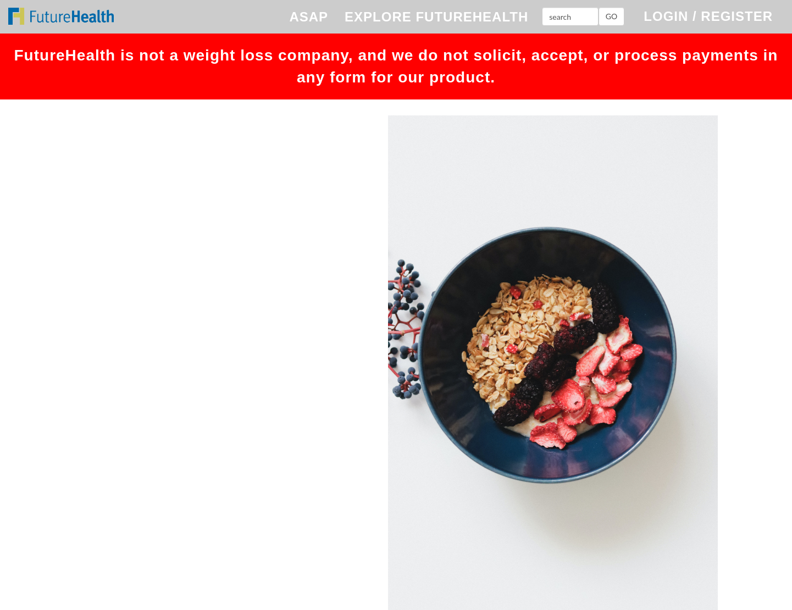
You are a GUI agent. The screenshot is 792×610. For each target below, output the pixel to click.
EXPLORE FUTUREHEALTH (436, 16)
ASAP (308, 16)
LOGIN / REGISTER (708, 16)
